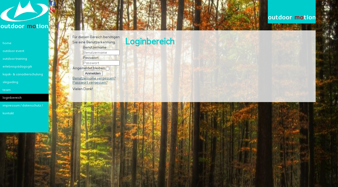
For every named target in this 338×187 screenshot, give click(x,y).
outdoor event (13, 51)
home (7, 43)
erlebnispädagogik (17, 66)
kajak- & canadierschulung (23, 74)
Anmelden (93, 73)
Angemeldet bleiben (89, 68)
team (7, 90)
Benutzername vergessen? (94, 78)
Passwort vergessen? (90, 82)
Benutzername (95, 47)
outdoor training (15, 59)
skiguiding (10, 82)
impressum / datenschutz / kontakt (23, 106)
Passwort (91, 58)
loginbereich (12, 97)
